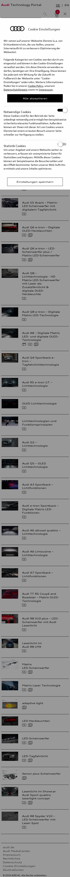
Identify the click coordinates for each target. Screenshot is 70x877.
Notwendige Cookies (35, 110)
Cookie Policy (35, 85)
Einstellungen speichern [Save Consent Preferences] (35, 181)
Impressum (46, 89)
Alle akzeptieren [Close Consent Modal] (35, 98)
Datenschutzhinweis (16, 89)
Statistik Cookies (35, 144)
